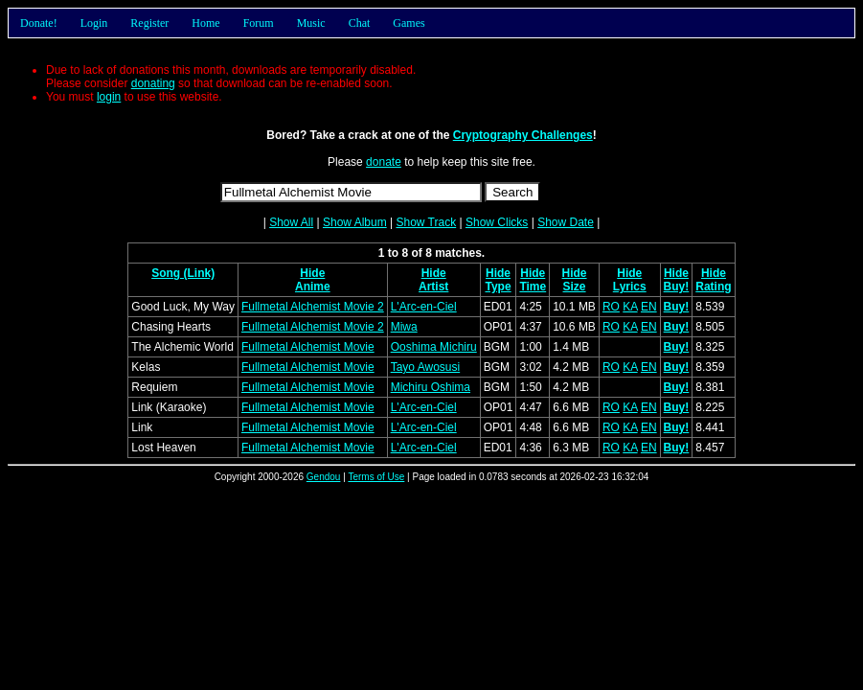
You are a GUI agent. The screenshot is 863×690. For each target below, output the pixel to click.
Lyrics (630, 286)
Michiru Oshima (430, 387)
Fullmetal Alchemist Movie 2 (312, 306)
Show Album (355, 222)
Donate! (38, 23)
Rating (713, 286)
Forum (258, 23)
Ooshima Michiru (434, 347)
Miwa (404, 327)
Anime (312, 286)
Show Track (426, 222)
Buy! (677, 286)
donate (383, 162)
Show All (291, 222)
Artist (433, 286)
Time (532, 286)
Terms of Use (376, 477)
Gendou (324, 477)
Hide (312, 273)
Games (408, 23)
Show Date (565, 222)
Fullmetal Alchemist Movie (308, 347)
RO (611, 306)
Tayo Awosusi (426, 367)
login (109, 97)
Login (94, 23)
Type (498, 286)
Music (311, 23)
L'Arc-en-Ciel (424, 306)
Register (149, 23)
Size (574, 286)
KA (630, 306)
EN (649, 306)
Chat (360, 23)
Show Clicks (497, 222)
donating (153, 83)
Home (205, 23)
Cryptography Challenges (523, 135)
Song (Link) (183, 273)
